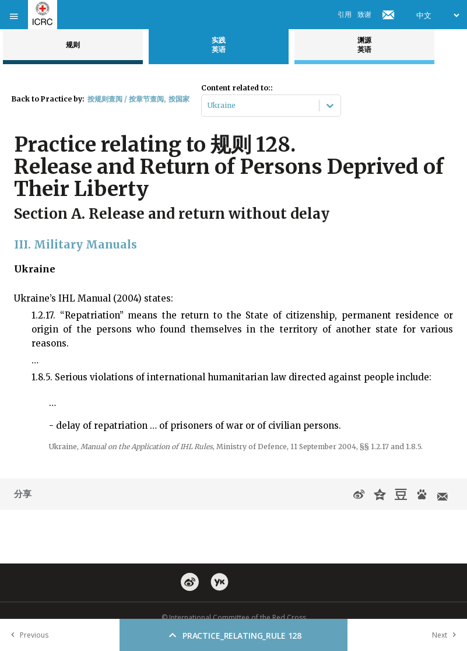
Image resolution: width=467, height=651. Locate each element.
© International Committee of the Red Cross (233, 617)
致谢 (364, 14)
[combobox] (208, 105)
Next (446, 635)
